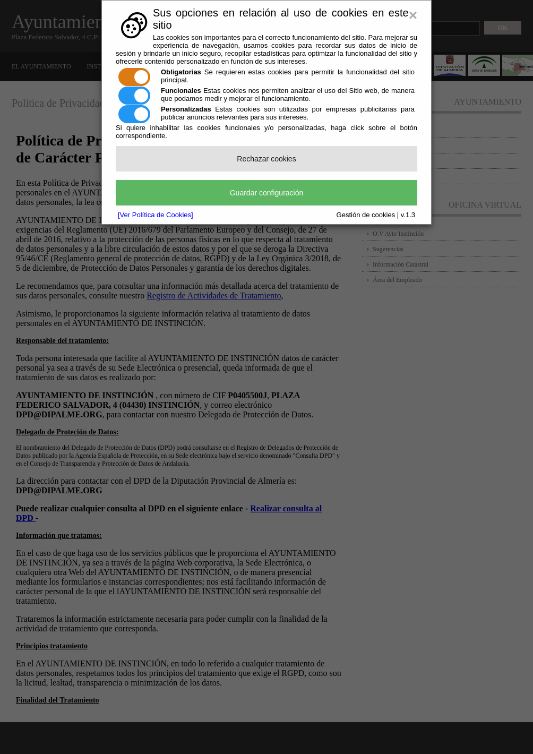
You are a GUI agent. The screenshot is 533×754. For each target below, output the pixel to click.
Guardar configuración (267, 192)
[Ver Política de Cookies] (155, 215)
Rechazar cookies (266, 159)
